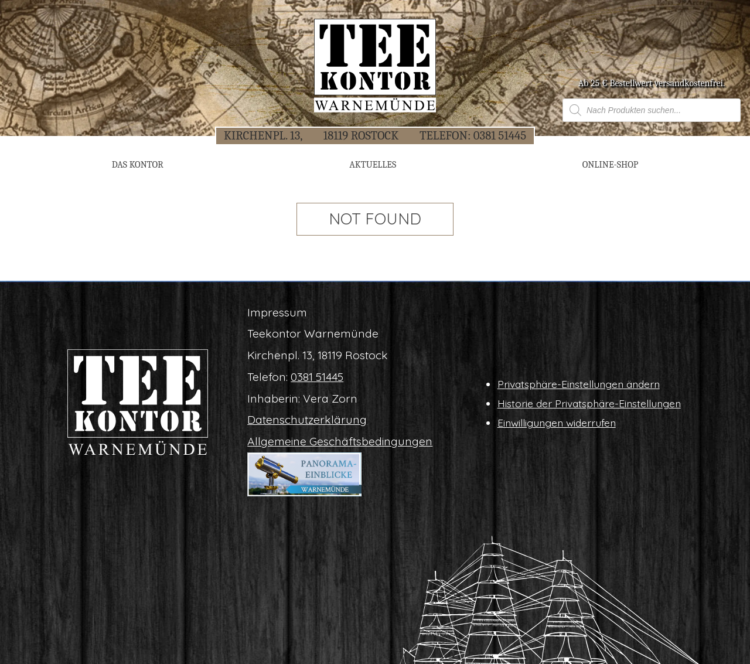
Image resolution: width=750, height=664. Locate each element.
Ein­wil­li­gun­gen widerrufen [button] (556, 422)
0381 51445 (499, 135)
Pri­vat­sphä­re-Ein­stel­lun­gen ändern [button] (578, 383)
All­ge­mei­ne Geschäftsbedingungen (339, 441)
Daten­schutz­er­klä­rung (307, 420)
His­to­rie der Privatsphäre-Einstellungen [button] (589, 403)
